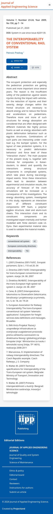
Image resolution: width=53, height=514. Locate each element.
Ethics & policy (17, 470)
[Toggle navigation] (49, 4)
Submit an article (18, 492)
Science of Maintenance (21, 462)
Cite (35, 67)
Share (17, 67)
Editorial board (17, 474)
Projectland (19, 508)
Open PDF (17, 61)
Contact (13, 479)
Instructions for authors (21, 487)
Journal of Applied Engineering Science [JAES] (19, 4)
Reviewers (15, 483)
